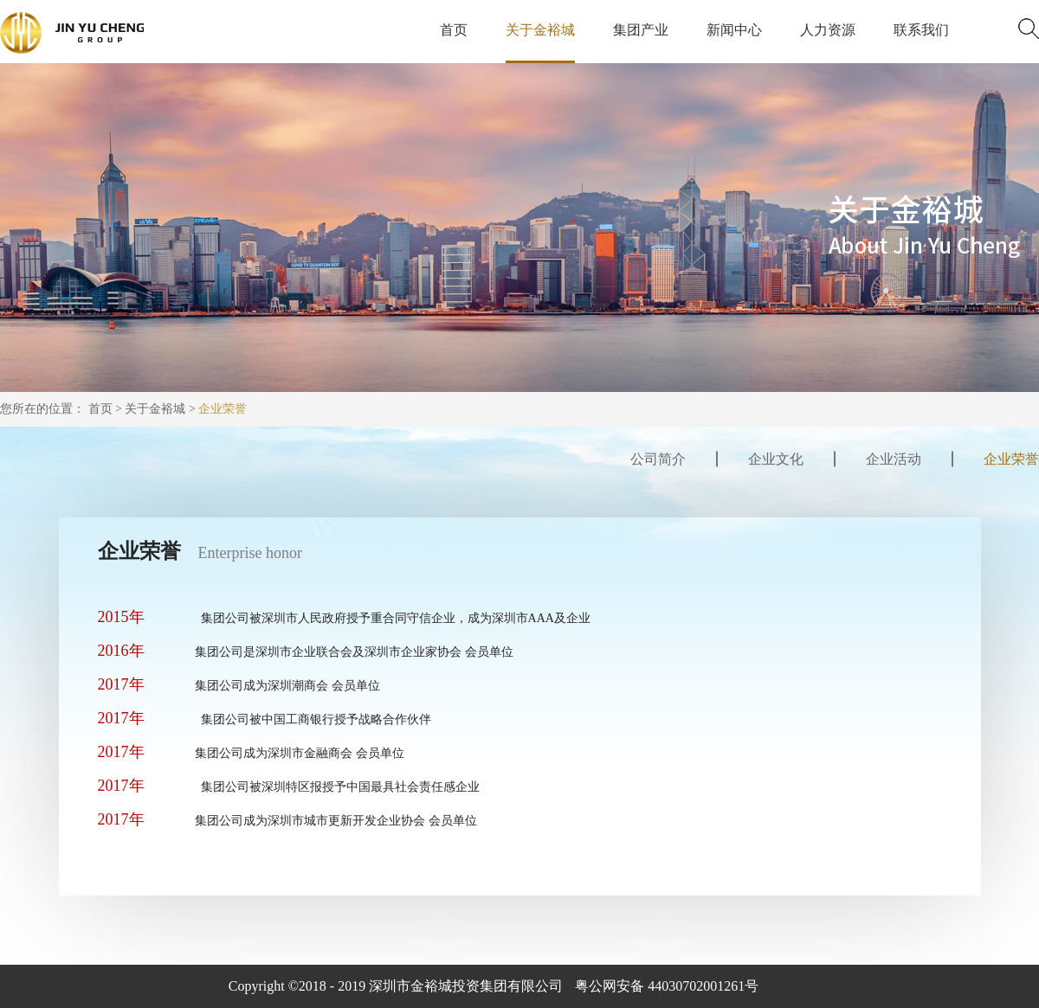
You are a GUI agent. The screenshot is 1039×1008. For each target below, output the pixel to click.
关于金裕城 (155, 408)
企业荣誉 (222, 408)
